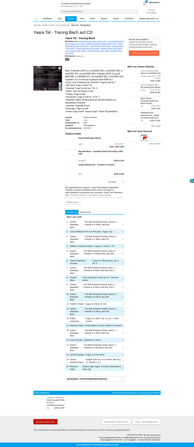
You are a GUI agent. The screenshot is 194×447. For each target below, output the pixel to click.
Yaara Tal (79, 56)
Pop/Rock (47, 19)
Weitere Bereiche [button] (148, 19)
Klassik (71, 19)
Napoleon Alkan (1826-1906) (111, 48)
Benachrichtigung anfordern (144, 53)
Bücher (104, 19)
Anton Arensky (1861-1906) (75, 51)
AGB (35, 430)
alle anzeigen (155, 126)
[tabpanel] (94, 293)
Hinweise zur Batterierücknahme (117, 430)
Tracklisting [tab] (72, 212)
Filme (92, 19)
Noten (116, 19)
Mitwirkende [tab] (85, 212)
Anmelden (151, 10)
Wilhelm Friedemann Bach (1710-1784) (102, 44)
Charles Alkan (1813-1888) (100, 46)
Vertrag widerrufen (45, 422)
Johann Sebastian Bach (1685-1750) (93, 41)
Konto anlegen (151, 13)
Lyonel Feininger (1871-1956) (98, 51)
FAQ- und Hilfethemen (146, 422)
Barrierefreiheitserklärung (77, 430)
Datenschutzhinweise (59, 430)
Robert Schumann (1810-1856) (88, 48)
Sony (85, 120)
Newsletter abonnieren (116, 422)
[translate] (115, 182)
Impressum (93, 430)
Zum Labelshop (155, 144)
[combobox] (99, 11)
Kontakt (101, 430)
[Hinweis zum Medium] (70, 59)
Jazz (59, 19)
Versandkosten (44, 430)
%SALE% (129, 19)
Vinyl (82, 19)
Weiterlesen (73, 202)
